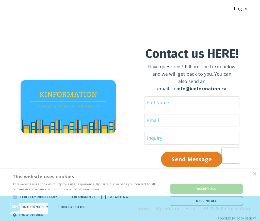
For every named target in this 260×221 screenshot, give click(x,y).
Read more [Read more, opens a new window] (91, 189)
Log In (240, 9)
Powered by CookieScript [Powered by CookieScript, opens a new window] (237, 218)
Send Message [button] (192, 159)
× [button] (254, 174)
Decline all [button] (206, 201)
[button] (88, 214)
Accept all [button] (206, 189)
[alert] (130, 195)
